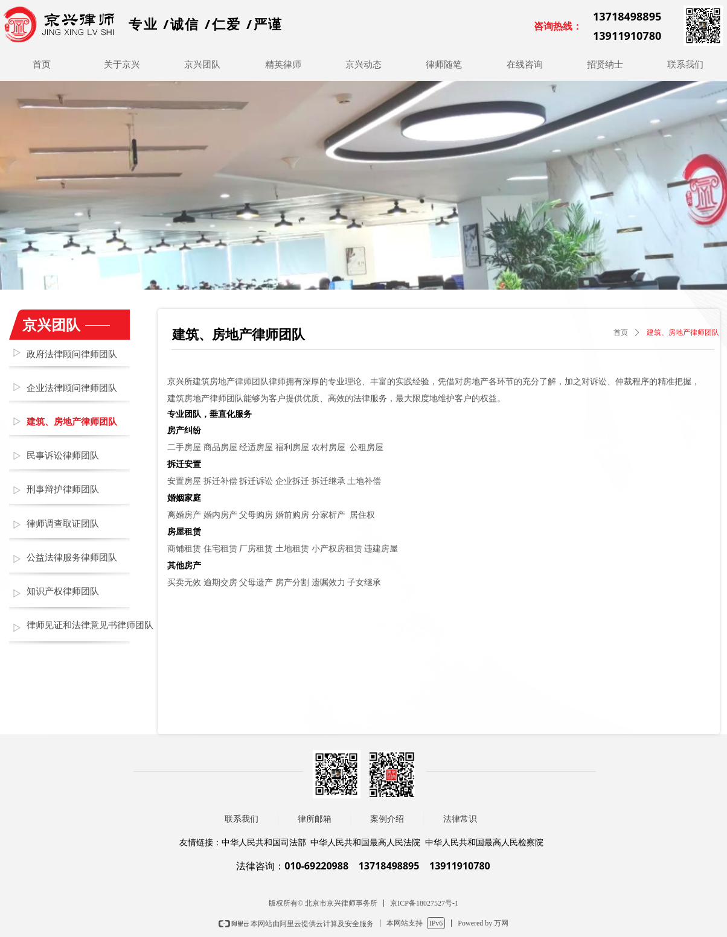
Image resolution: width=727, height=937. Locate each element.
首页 (620, 332)
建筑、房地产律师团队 (683, 332)
